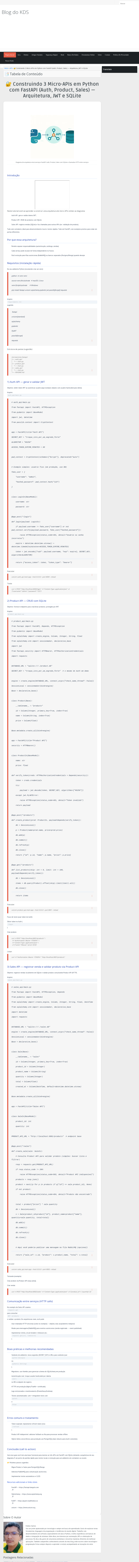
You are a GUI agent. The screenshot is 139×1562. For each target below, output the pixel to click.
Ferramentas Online (88, 55)
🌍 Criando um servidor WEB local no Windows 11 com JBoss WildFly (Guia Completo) (18, 1548)
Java (19, 55)
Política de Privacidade (121, 55)
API (11, 68)
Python (26, 55)
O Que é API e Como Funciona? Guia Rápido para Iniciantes (49, 1548)
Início (6, 68)
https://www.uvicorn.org (27, 1476)
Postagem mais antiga (92, 1558)
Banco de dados (73, 55)
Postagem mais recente (13, 1558)
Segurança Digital (52, 55)
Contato (107, 55)
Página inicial (9, 55)
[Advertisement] (69, 34)
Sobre (100, 55)
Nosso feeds (9, 61)
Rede (62, 55)
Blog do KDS (15, 12)
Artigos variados (37, 55)
